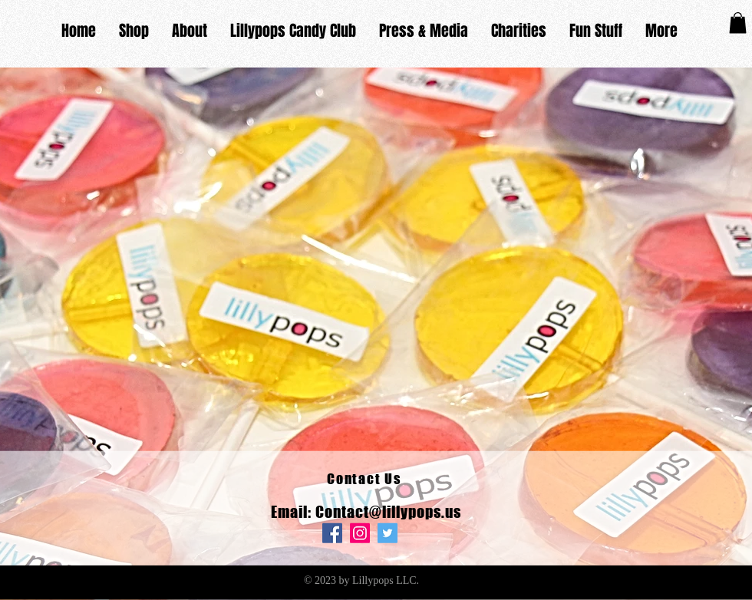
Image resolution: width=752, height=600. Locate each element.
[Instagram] (360, 533)
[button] (738, 22)
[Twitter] (387, 533)
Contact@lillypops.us (388, 512)
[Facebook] (332, 533)
